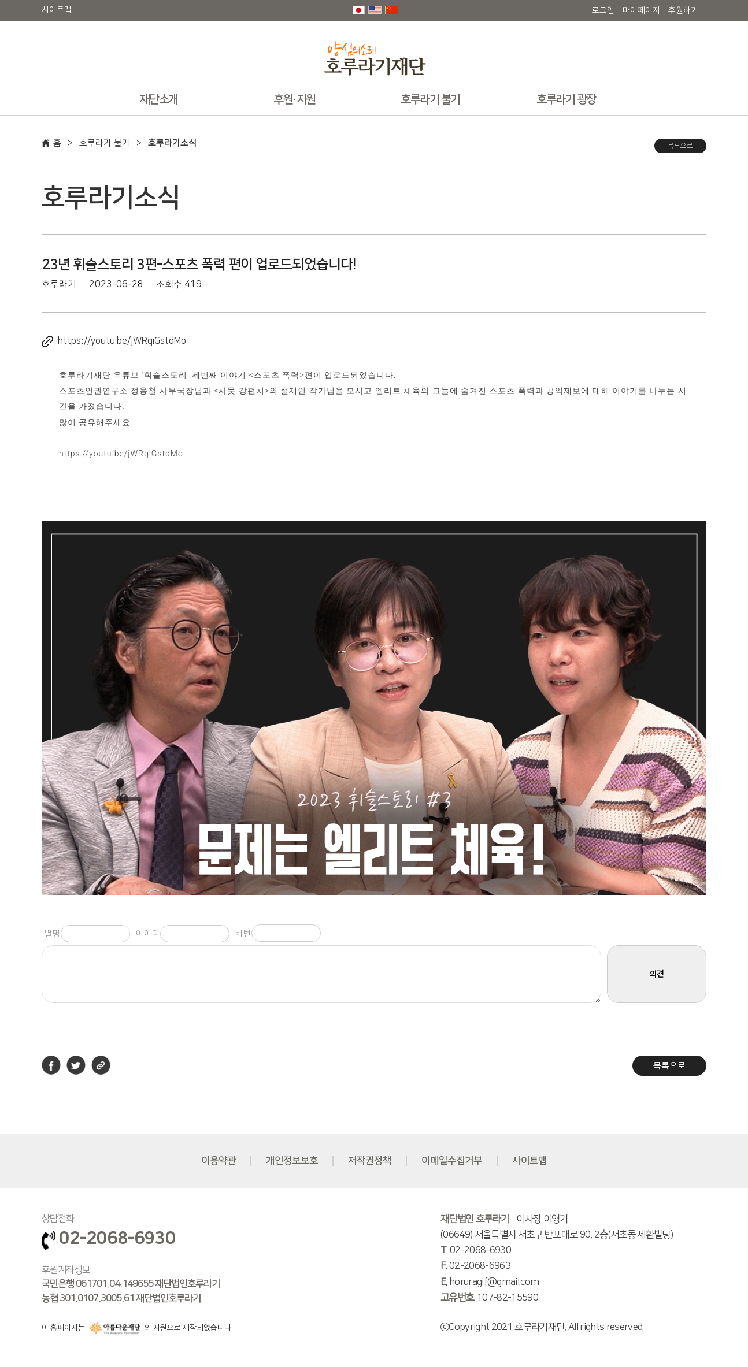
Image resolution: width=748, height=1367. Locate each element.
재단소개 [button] (159, 99)
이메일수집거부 (451, 1161)
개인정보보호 (292, 1161)
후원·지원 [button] (294, 99)
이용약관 (218, 1161)
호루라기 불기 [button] (430, 99)
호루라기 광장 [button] (566, 99)
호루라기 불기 (104, 143)
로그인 (603, 10)
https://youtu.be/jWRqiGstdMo (122, 341)
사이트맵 (57, 9)
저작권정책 (369, 1161)
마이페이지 (641, 10)
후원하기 (683, 10)
